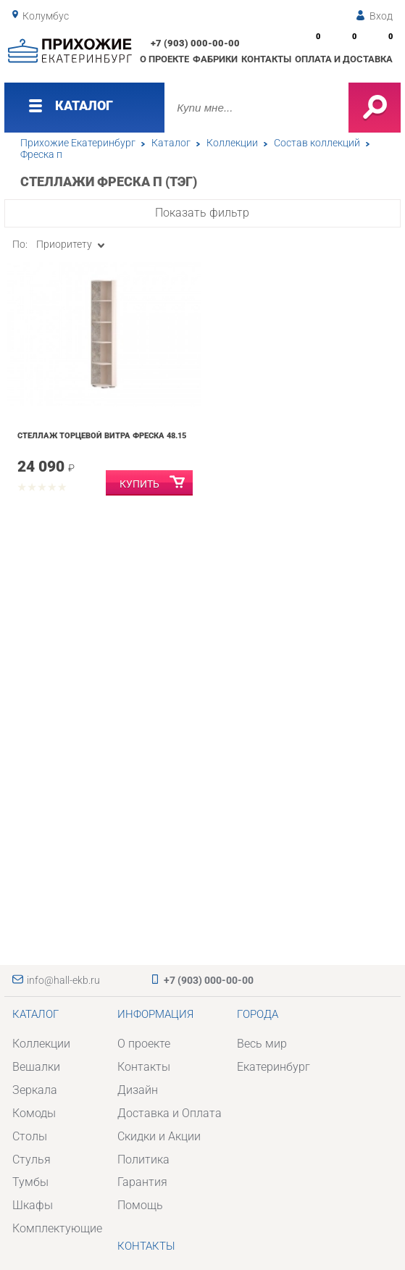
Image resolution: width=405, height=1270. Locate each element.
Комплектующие (57, 1228)
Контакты (266, 59)
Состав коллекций (317, 143)
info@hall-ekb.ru (63, 980)
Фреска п (41, 154)
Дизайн (137, 1090)
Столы (29, 1136)
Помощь (140, 1205)
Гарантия (142, 1182)
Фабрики (215, 59)
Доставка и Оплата (169, 1113)
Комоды (34, 1113)
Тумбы (30, 1182)
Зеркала (34, 1090)
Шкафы (32, 1205)
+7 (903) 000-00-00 (195, 43)
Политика (143, 1159)
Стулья (31, 1159)
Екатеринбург (273, 1067)
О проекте (164, 59)
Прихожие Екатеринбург (77, 143)
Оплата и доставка (344, 59)
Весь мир (262, 1043)
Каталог (171, 143)
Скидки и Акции (159, 1136)
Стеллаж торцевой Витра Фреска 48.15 (101, 435)
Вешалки (36, 1067)
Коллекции (232, 143)
